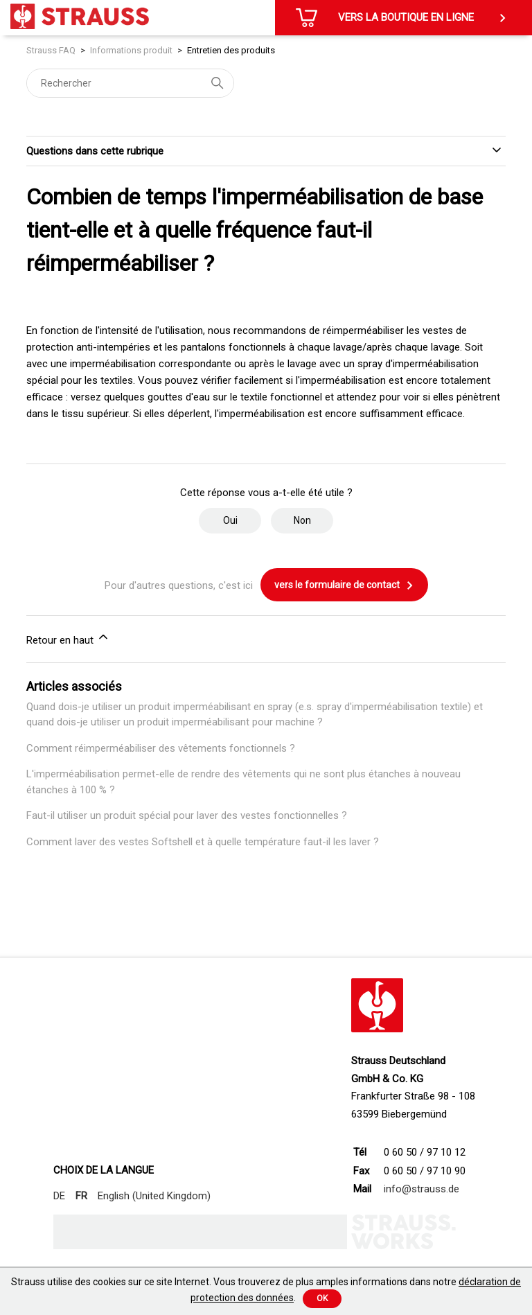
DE (59, 1196)
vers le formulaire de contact (344, 585)
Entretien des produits (231, 50)
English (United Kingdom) (154, 1196)
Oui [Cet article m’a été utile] (230, 520)
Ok (322, 1298)
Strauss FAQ (52, 50)
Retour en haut (68, 638)
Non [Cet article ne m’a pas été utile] (302, 520)
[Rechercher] (130, 83)
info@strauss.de (421, 1189)
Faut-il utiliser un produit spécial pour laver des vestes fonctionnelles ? (186, 815)
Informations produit (131, 50)
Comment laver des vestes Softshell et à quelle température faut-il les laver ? (202, 842)
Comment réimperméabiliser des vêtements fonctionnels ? (160, 748)
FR (81, 1196)
